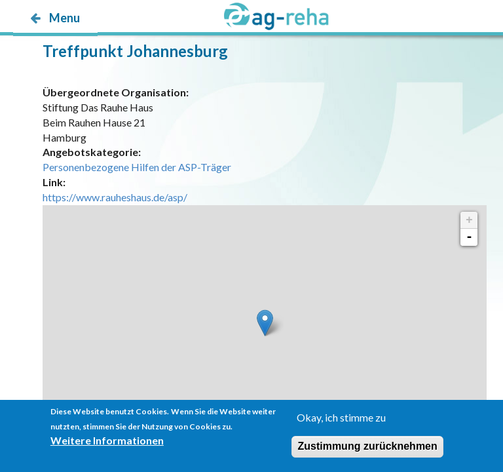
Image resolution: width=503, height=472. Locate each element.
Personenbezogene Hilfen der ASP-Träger (137, 167)
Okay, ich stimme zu (341, 417)
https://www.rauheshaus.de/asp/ (115, 197)
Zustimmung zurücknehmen (367, 446)
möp (90, 43)
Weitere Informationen (107, 440)
